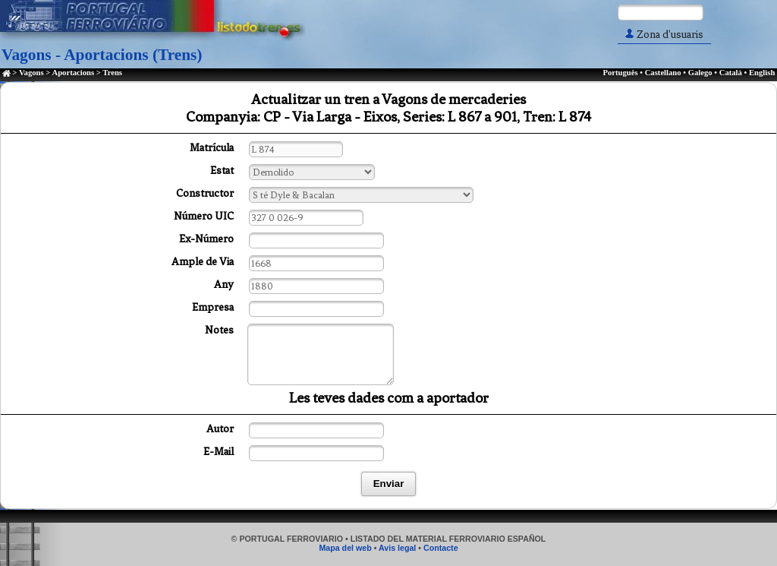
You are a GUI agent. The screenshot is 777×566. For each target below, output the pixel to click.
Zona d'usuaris (664, 34)
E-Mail (218, 451)
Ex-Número (206, 238)
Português (619, 72)
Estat (222, 170)
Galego (700, 72)
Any (224, 284)
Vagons (31, 72)
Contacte (440, 547)
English (762, 72)
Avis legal (397, 547)
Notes (219, 330)
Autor (220, 428)
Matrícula (212, 147)
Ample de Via (202, 261)
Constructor (205, 193)
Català (730, 72)
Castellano (663, 72)
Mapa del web (345, 547)
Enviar (388, 483)
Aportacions (73, 72)
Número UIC (204, 216)
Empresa (213, 307)
